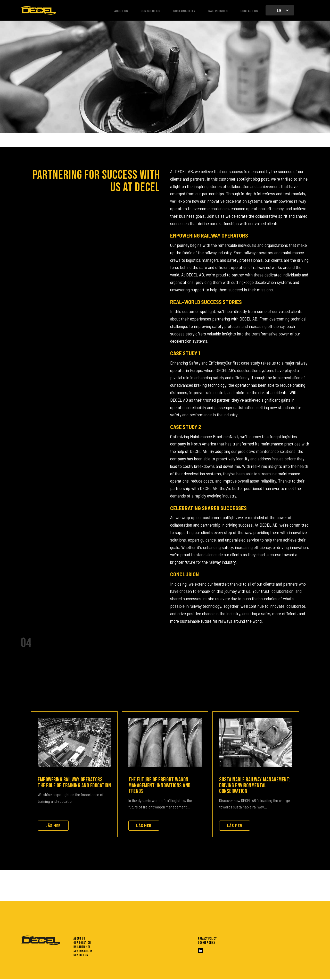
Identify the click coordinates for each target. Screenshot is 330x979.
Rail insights (218, 11)
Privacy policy (207, 938)
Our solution (150, 11)
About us (121, 11)
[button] (280, 10)
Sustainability (184, 11)
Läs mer (53, 825)
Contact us (249, 11)
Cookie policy (206, 943)
